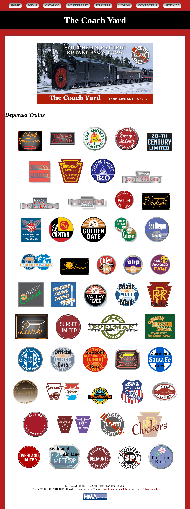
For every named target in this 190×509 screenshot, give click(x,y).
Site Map (172, 5)
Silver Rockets (150, 488)
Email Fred (108, 488)
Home (15, 5)
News (32, 5)
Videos (124, 5)
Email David (124, 488)
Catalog (52, 5)
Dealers (103, 5)
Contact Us (147, 5)
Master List (78, 5)
